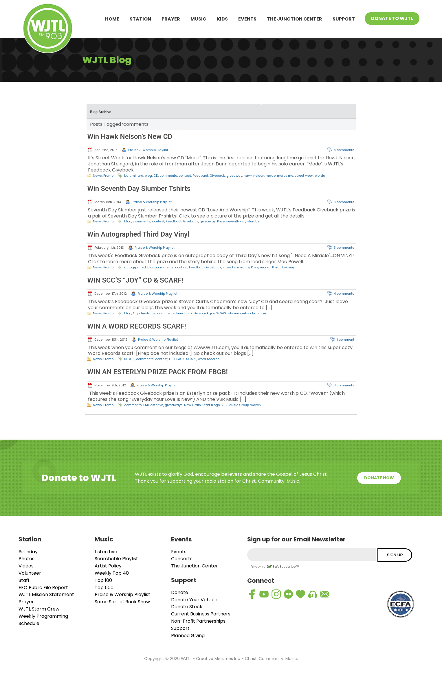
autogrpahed (135, 267)
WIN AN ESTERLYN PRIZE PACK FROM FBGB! (157, 372)
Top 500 (104, 587)
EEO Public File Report (43, 587)
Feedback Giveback (208, 175)
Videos (26, 566)
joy (212, 313)
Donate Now (379, 478)
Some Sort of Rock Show (122, 601)
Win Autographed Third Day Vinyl (138, 234)
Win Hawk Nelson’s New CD (130, 136)
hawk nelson (254, 175)
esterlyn (156, 405)
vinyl (292, 267)
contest (185, 175)
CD (155, 175)
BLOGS (129, 359)
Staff (24, 580)
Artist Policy (108, 566)
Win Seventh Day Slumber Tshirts (139, 189)
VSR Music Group (235, 405)
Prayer (171, 19)
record (265, 267)
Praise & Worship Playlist (148, 149)
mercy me (285, 175)
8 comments (344, 149)
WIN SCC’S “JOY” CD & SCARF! (135, 280)
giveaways (174, 405)
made (271, 175)
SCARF (221, 313)
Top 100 (103, 580)
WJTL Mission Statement (46, 594)
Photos (26, 558)
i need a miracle (236, 267)
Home (112, 19)
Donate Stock (186, 606)
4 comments (344, 293)
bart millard (133, 175)
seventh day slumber (243, 221)
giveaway (234, 175)
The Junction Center (294, 19)
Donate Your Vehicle (194, 599)
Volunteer (30, 573)
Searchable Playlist (116, 558)
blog (148, 175)
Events (247, 19)
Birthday (28, 551)
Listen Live (106, 551)
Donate (179, 592)
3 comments (344, 202)
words (320, 175)
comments (168, 175)
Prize (221, 221)
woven (255, 405)
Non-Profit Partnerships (198, 621)
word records (209, 359)
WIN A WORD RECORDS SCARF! (136, 326)
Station (140, 19)
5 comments (344, 247)
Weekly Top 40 (112, 573)
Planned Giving (188, 635)
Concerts (181, 558)
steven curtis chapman (247, 313)
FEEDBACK (177, 359)
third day (279, 267)
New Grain (192, 405)
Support (344, 19)
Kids (222, 19)
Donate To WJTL (392, 18)
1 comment (345, 339)
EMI (146, 405)
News (97, 175)
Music (198, 19)
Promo (108, 175)
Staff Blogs (211, 405)
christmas (147, 313)
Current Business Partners (200, 614)
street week (304, 175)
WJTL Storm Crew (39, 609)
